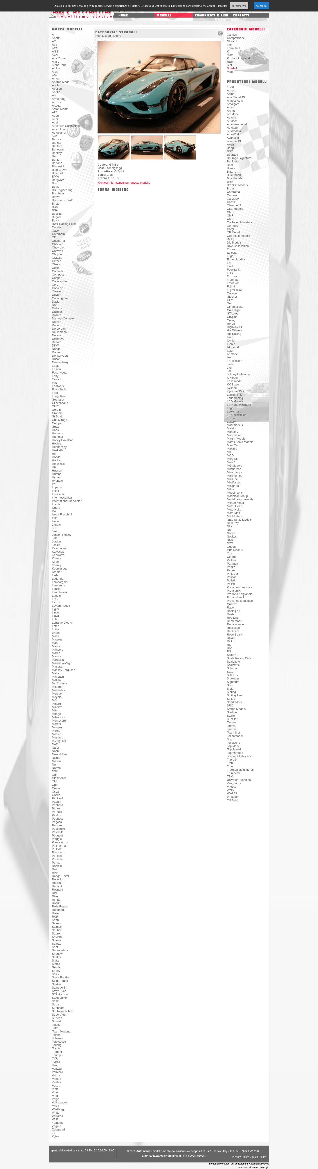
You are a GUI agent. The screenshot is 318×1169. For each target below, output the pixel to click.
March (56, 653)
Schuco (232, 668)
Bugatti (56, 217)
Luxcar (231, 418)
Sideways (233, 678)
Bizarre (231, 171)
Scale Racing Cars (239, 658)
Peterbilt (57, 832)
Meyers (57, 697)
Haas (55, 430)
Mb (229, 452)
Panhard (57, 805)
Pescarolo (58, 828)
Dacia (55, 301)
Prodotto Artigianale (239, 594)
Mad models (235, 425)
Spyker (56, 984)
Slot (229, 65)
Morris (56, 730)
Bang (230, 148)
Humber (57, 474)
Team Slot (233, 732)
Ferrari (56, 379)
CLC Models (235, 208)
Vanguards (234, 783)
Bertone (57, 163)
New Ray (233, 523)
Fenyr (55, 376)
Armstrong (58, 98)
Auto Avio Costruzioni (66, 126)
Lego (230, 408)
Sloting (231, 692)
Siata (55, 960)
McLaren (57, 686)
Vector (56, 1075)
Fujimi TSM (234, 290)
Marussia (58, 659)
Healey (56, 443)
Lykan (56, 632)
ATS (54, 112)
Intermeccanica (62, 497)
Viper (55, 1092)
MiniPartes (234, 482)
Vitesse (231, 786)
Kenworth (58, 555)
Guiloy (231, 320)
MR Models (234, 516)
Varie (230, 71)
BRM (55, 207)
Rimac (56, 899)
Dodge (56, 349)
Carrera (232, 195)
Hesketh (57, 450)
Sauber (56, 930)
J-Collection (234, 360)
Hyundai (57, 480)
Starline (232, 712)
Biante (231, 168)
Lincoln (56, 612)
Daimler (57, 311)
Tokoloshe (233, 742)
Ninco (230, 526)
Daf (54, 305)
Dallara (56, 315)
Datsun (56, 322)
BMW (55, 176)
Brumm (231, 188)
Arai (54, 95)
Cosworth (58, 291)
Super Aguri (59, 1014)
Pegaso (57, 822)
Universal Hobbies (239, 780)
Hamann (57, 433)
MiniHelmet (234, 475)
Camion (232, 34)
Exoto (230, 266)
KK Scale (233, 384)
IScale (231, 344)
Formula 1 (233, 48)
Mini (54, 710)
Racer (231, 607)
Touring (57, 1045)
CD (54, 237)
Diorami (232, 41)
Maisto (231, 428)
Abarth (56, 38)
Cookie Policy (257, 1156)
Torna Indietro (113, 189)
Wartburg (58, 1109)
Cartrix (231, 202)
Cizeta (56, 264)
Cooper (57, 278)
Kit (228, 51)
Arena (231, 110)
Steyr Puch (59, 991)
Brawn (56, 196)
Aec (54, 44)
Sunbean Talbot (62, 1011)
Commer (57, 271)
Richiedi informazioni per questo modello (124, 182)
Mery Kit (232, 458)
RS (229, 651)
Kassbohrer (59, 548)
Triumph (57, 1055)
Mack (55, 636)
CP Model (233, 232)
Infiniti (56, 490)
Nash (55, 751)
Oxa (229, 553)
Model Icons (235, 492)
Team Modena (61, 1031)
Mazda (56, 680)
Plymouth (58, 852)
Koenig (56, 565)
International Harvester (67, 501)
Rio (229, 644)
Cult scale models (238, 235)
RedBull (57, 882)
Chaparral (58, 240)
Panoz (56, 808)
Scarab (56, 943)
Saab (55, 920)
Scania (56, 940)
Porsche (57, 859)
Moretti (56, 724)
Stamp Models (236, 709)
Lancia (56, 588)
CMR (230, 219)
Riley (55, 896)
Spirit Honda (60, 980)
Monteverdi (59, 720)
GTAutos (232, 313)
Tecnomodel (235, 736)
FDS (230, 273)
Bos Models (234, 178)
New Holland (60, 754)
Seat (55, 947)
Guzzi (55, 426)
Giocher (232, 296)
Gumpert (57, 423)
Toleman (57, 1038)
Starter (231, 715)
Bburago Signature (239, 158)
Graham (57, 413)
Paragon (232, 563)
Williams (57, 1116)
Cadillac (57, 227)
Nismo (56, 757)
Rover (56, 913)
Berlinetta (233, 161)
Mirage (56, 714)
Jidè (54, 538)
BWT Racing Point (64, 224)
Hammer (57, 436)
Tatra (55, 1028)
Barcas (56, 139)
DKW (55, 345)
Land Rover (59, 592)
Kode (55, 561)
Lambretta (58, 585)
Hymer (56, 477)
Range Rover (60, 876)
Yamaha (57, 1122)
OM (54, 781)
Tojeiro (56, 1035)
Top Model (233, 746)
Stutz (55, 1001)
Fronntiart (233, 279)
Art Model (233, 114)
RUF (55, 916)
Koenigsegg (59, 568)
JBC (55, 528)
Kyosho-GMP (235, 391)
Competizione (236, 38)
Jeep (55, 531)
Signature (233, 682)
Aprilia (56, 92)
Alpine (56, 68)
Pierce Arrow (60, 842)
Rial (54, 893)
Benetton (58, 149)
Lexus (56, 602)
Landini (56, 595)
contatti (241, 15)
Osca (55, 791)
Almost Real (235, 100)
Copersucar (59, 281)
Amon (56, 78)
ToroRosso (59, 1041)
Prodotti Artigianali (239, 58)
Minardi (57, 703)
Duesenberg (60, 362)
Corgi (230, 229)
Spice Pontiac (61, 977)
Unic (55, 1065)
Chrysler (57, 254)
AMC (55, 75)
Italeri (230, 350)
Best (230, 164)
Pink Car (232, 573)
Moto (230, 55)
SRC (230, 705)
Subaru (56, 1004)
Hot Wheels (234, 330)
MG (54, 700)
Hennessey (59, 447)
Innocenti (58, 494)
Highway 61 (234, 327)
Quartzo (232, 604)
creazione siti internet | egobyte (253, 1167)
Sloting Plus (234, 695)
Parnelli (57, 812)
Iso (54, 511)
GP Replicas (235, 306)
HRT (55, 467)
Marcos (57, 656)
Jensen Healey (61, 534)
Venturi (56, 1078)
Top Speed (234, 749)
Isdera (56, 507)
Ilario (230, 337)
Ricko (230, 641)
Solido (231, 698)
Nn (54, 764)
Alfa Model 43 (236, 97)
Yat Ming (232, 800)
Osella (56, 795)
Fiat (54, 382)
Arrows (56, 102)
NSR (230, 540)
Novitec (232, 536)
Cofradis (232, 225)
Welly (230, 790)
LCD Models (235, 401)
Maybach (58, 676)
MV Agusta (59, 741)
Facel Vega (59, 372)
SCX (230, 671)
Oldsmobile (59, 778)
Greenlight (233, 310)
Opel (55, 784)
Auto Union (59, 129)
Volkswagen (59, 1102)
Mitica (231, 489)
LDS (55, 599)
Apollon (57, 88)
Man (55, 643)
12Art (230, 87)
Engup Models (236, 259)
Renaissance (235, 624)
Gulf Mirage (59, 420)
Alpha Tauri (59, 65)
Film (230, 44)
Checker (57, 244)
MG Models (234, 465)
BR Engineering (62, 190)
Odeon (231, 546)
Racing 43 (233, 611)
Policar (231, 577)
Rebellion (58, 879)
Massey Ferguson (63, 670)
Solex (55, 974)
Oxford (231, 556)
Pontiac (57, 855)
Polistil (231, 580)
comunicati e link (211, 15)
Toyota (56, 1048)
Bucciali (57, 213)
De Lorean (59, 328)
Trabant (57, 1051)
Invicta (56, 504)
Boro (55, 183)
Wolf (55, 1119)
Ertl (229, 262)
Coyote (56, 294)
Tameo (231, 722)
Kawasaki (58, 551)
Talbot (56, 1024)
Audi (55, 119)
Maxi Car (233, 445)
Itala (55, 518)
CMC (230, 212)
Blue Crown (59, 169)
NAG (55, 744)
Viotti (55, 1089)
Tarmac (232, 729)
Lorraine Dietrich (62, 622)
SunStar (232, 719)
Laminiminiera (236, 394)
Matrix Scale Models (240, 442)
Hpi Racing (234, 333)
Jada (230, 364)
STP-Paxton (60, 994)
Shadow (57, 953)
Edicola (232, 252)
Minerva (57, 707)
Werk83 (232, 793)
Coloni (56, 267)
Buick (55, 220)
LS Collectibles (236, 415)
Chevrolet (58, 247)
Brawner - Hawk (62, 200)
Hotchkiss (58, 463)
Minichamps (234, 472)
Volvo (55, 1105)
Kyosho (232, 388)
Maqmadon (234, 435)
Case (55, 230)
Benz (55, 156)
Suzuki (56, 1021)
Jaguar (56, 524)
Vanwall (57, 1068)
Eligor (230, 256)
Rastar (231, 614)
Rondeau (58, 910)
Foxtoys (232, 276)
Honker (56, 460)
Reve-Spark (234, 634)
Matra (55, 673)
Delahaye (58, 338)
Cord (55, 284)
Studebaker (59, 997)
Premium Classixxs (239, 587)
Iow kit (231, 340)
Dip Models (234, 242)
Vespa (56, 1085)
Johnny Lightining (238, 374)
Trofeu (231, 763)
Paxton (56, 815)
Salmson (57, 926)
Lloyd (55, 616)
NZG (230, 543)
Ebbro (231, 249)
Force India (59, 389)
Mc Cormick (59, 683)
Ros (229, 648)
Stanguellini (59, 987)
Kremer (57, 572)
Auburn (56, 115)
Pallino (231, 560)
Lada (55, 575)
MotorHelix (234, 509)
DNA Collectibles (238, 246)
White (55, 1112)
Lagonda (57, 578)
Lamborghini (60, 582)
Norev (231, 533)
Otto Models (235, 550)
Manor (56, 646)
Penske (57, 825)
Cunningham (60, 298)
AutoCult (232, 127)
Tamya (231, 725)
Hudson (57, 470)
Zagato (56, 1126)
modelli (164, 15)
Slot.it (230, 688)
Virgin (55, 1095)
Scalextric (233, 665)
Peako (231, 567)
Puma (56, 862)
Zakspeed (58, 1129)
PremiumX (234, 590)
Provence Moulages (240, 600)
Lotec (55, 626)
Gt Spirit (57, 416)
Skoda (56, 967)
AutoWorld (233, 134)
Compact (58, 274)
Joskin (56, 545)
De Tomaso (59, 332)
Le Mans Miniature (239, 404)
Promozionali (235, 597)
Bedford (57, 146)
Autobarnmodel (237, 124)
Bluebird (57, 173)
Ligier (55, 609)
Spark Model (235, 702)
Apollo (56, 85)
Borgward (58, 180)
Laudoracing (235, 398)
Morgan (57, 727)
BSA (55, 210)
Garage (232, 293)
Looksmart (234, 411)
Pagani (56, 801)
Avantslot (233, 137)
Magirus (57, 639)
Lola (55, 619)
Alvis (55, 71)
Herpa (231, 323)
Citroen (56, 261)
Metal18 (232, 462)
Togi (229, 739)
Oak (54, 774)
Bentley (57, 153)
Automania (234, 131)
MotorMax (233, 513)
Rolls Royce (59, 906)
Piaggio (57, 839)
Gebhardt (58, 399)
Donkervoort (60, 355)
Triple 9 (232, 759)
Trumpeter (233, 773)
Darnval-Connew (63, 318)
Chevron (57, 251)
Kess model (234, 381)
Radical (57, 866)
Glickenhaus (60, 403)
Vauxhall (57, 1072)
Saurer (56, 933)
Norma (56, 768)
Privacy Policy (240, 1156)
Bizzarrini (58, 166)
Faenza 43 (234, 269)
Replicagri (233, 627)
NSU (55, 771)
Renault (57, 886)
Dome (56, 352)
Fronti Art (233, 283)
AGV (55, 55)
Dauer (56, 325)
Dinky (230, 239)
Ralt (54, 869)
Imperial (57, 487)
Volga (55, 1099)
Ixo (229, 357)
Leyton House (61, 605)
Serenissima (60, 950)
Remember (234, 621)
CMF (230, 215)
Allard (55, 61)
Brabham (58, 193)
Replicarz (233, 631)
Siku (230, 685)
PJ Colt (56, 849)
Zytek (55, 1136)
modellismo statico (85, 16)
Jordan (56, 541)
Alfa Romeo (59, 58)
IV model (232, 354)
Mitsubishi (58, 717)
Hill (54, 453)
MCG (230, 455)
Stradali (232, 68)
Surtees (57, 1018)
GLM (230, 300)
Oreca (56, 788)
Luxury (231, 421)
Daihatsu (57, 308)
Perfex (231, 570)
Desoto (56, 342)
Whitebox (233, 796)
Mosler (56, 734)
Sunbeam (58, 1007)
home (123, 15)
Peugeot (57, 835)
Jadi (229, 367)
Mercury (57, 693)
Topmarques (235, 752)
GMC (55, 406)
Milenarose (234, 469)
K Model (232, 377)
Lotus (55, 629)
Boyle (55, 186)
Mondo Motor (235, 502)
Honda (56, 457)
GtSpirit (232, 317)
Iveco (55, 521)
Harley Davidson (62, 440)
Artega (56, 105)
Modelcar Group (237, 496)
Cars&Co (233, 198)
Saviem (57, 937)
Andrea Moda (60, 82)
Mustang (57, 737)
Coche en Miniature (239, 222)
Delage (56, 335)
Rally (230, 61)
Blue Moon (234, 175)
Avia (55, 136)
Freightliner (59, 396)
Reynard (57, 889)
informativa (239, 5)
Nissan (56, 761)
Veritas (56, 1082)
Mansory (57, 649)
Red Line (233, 617)
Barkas (56, 142)
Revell (231, 638)
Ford (55, 392)
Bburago (232, 154)
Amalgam (233, 104)
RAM (55, 872)
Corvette (57, 288)
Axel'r (230, 144)
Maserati (57, 666)
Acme (230, 94)
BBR (230, 151)
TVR (55, 1058)
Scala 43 (232, 654)
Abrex (231, 90)
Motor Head (234, 506)
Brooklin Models (237, 185)
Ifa (53, 484)
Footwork (58, 386)
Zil (53, 1133)
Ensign (56, 369)
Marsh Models (236, 438)
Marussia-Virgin (62, 663)
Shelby (56, 957)
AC (54, 41)
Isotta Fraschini (62, 514)
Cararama (233, 192)
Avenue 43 (234, 141)
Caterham (58, 234)
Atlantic (232, 117)
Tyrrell (56, 1062)
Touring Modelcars (239, 756)
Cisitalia (57, 257)
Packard (57, 798)
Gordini (56, 409)
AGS (55, 48)
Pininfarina (59, 845)
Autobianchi (59, 132)
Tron (230, 766)
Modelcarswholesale (240, 499)
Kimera (56, 558)
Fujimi (231, 286)
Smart (56, 970)
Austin (56, 122)
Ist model (233, 347)
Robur (56, 903)
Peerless (57, 818)
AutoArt (232, 121)
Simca (56, 964)
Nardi (55, 747)
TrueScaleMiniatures (240, 769)
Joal (229, 371)
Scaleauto (233, 661)
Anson (231, 107)
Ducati (56, 359)
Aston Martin (60, 109)
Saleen (56, 923)
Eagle (55, 365)
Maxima (232, 448)
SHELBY (232, 675)
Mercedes (58, 690)
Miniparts (233, 486)
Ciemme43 (234, 205)
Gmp (230, 303)
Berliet (56, 159)
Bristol (56, 203)
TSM (230, 776)
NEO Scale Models (239, 519)
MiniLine (232, 479)
